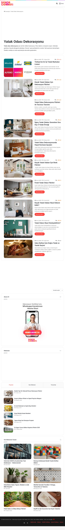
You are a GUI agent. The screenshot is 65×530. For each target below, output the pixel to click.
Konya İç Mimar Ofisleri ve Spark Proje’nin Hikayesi (27, 398)
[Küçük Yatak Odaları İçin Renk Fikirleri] (18, 168)
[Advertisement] (32, 26)
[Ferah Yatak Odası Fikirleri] (18, 189)
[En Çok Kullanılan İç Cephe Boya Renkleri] (8, 408)
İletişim (61, 527)
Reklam (39, 527)
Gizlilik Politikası (46, 527)
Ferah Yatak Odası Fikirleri (45, 183)
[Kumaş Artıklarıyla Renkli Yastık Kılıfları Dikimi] (47, 451)
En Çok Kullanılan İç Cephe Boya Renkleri (25, 406)
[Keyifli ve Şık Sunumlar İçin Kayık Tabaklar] (47, 501)
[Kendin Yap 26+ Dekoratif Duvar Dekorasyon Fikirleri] (8, 393)
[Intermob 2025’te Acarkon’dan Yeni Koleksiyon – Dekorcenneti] (17, 451)
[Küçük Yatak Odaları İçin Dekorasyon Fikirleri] (18, 88)
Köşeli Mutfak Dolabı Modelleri (22, 413)
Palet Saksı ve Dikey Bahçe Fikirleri (17, 511)
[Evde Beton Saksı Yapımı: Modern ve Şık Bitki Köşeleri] (17, 476)
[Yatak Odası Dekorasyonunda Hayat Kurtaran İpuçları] (18, 148)
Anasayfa (7, 11)
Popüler (11, 385)
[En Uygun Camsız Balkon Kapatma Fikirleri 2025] (8, 430)
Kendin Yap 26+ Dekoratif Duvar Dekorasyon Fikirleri (28, 391)
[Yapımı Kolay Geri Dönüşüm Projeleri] (8, 423)
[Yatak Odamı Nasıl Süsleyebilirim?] (18, 229)
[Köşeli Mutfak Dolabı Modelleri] (8, 416)
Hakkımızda (33, 527)
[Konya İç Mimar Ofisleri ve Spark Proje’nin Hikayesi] (8, 401)
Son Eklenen (32, 385)
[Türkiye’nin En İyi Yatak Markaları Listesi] (18, 68)
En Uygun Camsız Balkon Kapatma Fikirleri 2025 (27, 427)
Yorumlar (53, 385)
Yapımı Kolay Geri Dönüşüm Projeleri (24, 420)
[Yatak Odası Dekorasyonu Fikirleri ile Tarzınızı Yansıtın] (18, 108)
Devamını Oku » (39, 73)
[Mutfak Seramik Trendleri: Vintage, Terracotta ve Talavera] (47, 476)
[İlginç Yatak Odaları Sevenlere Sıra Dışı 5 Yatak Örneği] (18, 128)
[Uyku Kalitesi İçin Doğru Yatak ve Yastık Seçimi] (18, 249)
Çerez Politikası (55, 527)
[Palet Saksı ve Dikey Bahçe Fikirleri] (17, 501)
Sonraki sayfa (57, 290)
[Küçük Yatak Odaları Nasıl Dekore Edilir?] (18, 209)
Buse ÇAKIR (38, 59)
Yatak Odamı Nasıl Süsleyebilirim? (48, 223)
